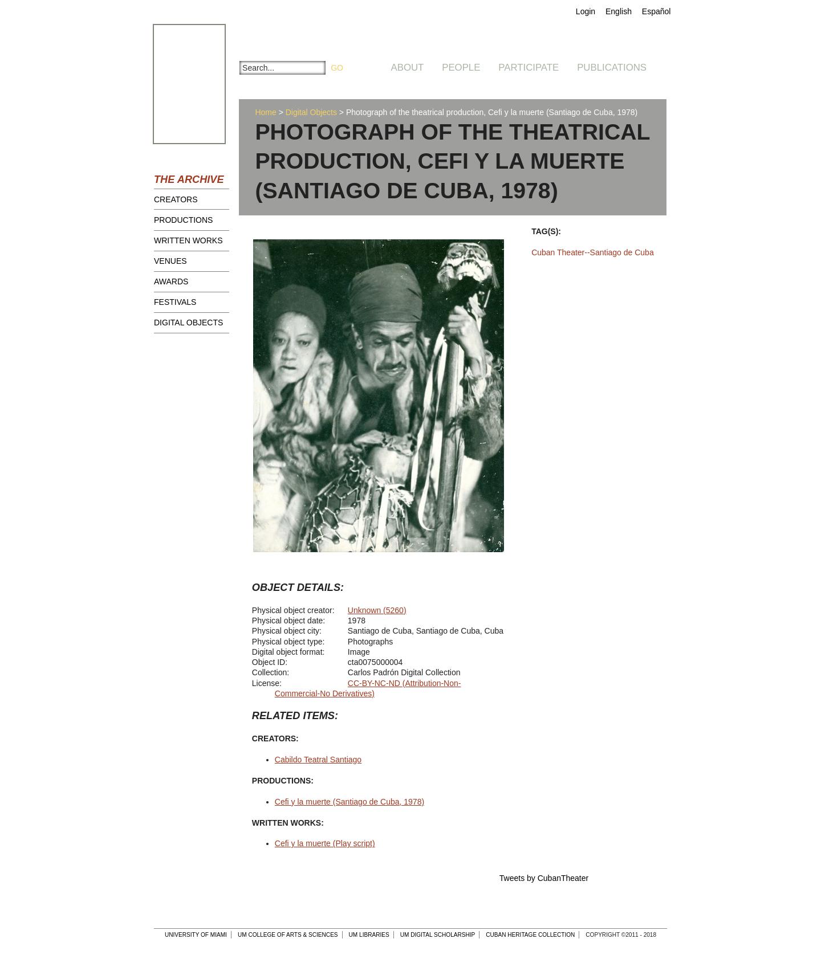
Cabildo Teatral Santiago (318, 759)
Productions (183, 220)
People (461, 67)
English (618, 11)
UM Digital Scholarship (437, 935)
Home (265, 112)
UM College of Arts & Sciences (288, 935)
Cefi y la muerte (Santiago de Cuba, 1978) (349, 801)
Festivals (175, 302)
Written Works (188, 240)
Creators (176, 199)
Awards (171, 281)
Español (656, 11)
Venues (170, 261)
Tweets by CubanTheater (543, 878)
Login (585, 11)
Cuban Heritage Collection (530, 935)
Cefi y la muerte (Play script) (325, 843)
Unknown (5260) (377, 610)
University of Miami (196, 935)
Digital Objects (188, 322)
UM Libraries (369, 935)
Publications (612, 67)
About (407, 67)
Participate (528, 67)
